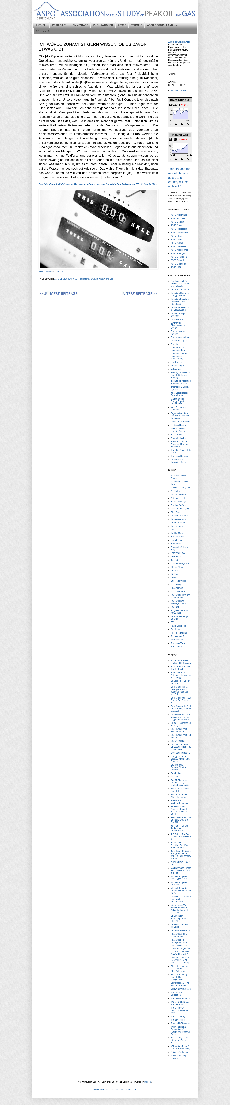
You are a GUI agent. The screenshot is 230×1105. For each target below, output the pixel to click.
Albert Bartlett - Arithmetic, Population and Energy (181, 675)
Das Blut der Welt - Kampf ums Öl (179, 730)
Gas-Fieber (176, 773)
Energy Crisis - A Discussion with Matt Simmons (180, 759)
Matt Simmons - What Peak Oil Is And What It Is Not (181, 870)
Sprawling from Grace (181, 989)
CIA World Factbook (180, 289)
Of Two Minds (177, 567)
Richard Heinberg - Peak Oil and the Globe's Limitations (179, 968)
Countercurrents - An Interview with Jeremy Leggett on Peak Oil (181, 717)
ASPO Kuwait (177, 243)
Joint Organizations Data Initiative (179, 394)
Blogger (147, 1082)
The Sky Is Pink (178, 1020)
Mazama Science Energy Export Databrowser (179, 401)
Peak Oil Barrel (178, 591)
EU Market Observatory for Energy (178, 325)
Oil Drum (175, 570)
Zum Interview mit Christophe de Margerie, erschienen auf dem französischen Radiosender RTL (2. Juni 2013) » (98, 184)
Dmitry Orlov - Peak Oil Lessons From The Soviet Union (181, 747)
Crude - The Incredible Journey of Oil (181, 724)
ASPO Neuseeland (179, 246)
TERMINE (136, 25)
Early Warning (177, 536)
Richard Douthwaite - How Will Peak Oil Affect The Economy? (180, 960)
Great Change (177, 365)
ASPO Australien (178, 218)
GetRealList (176, 556)
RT (172, 622)
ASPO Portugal (178, 253)
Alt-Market (175, 491)
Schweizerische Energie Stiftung (178, 430)
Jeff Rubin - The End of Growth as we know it (181, 836)
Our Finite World (178, 581)
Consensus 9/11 (178, 319)
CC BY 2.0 (59, 271)
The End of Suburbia (180, 998)
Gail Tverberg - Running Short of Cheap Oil (178, 767)
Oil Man (174, 574)
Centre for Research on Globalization (180, 308)
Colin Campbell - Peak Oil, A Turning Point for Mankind (181, 708)
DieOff (174, 530)
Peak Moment (177, 588)
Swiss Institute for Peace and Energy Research (179, 444)
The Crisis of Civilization (176, 993)
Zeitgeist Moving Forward (178, 1056)
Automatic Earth (178, 498)
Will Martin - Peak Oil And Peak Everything (180, 1047)
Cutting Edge (177, 526)
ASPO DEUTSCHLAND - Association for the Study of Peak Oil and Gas (83, 279)
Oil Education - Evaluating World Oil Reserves (180, 918)
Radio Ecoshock (178, 626)
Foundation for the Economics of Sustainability (179, 356)
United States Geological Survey (179, 460)
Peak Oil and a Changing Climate (179, 941)
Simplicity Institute (179, 438)
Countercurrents (178, 519)
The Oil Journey (178, 1016)
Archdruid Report (178, 495)
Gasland (175, 776)
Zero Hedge (176, 647)
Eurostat (175, 344)
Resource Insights (179, 633)
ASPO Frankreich (179, 229)
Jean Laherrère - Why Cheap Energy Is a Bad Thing (181, 820)
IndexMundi (176, 369)
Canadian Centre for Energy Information (180, 294)
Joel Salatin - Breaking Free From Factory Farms (180, 845)
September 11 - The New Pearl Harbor (180, 984)
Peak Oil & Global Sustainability (179, 935)
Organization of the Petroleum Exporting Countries (180, 416)
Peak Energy (177, 584)
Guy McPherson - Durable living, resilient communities (180, 782)
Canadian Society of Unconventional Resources (180, 301)
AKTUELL (41, 25)
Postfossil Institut (178, 425)
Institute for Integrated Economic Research (181, 382)
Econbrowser (177, 543)
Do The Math (177, 533)
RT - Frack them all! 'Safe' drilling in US (180, 953)
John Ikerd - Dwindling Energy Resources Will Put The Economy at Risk (181, 855)
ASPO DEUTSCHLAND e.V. (162, 25)
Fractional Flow (178, 553)
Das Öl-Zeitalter (178, 741)
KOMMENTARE (79, 25)
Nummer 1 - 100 (178, 90)
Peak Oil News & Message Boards (178, 602)
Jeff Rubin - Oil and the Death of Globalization (179, 828)
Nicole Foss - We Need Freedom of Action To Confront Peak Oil (179, 909)
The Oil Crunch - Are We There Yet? (180, 1003)
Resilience (175, 629)
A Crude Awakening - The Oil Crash (180, 667)
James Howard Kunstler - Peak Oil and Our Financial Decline (179, 810)
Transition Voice (178, 643)
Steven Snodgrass (46, 271)
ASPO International (179, 232)
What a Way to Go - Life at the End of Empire (180, 1040)
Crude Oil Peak (178, 522)
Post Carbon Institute (180, 422)
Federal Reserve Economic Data (178, 349)
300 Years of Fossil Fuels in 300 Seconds (181, 661)
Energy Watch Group (180, 337)
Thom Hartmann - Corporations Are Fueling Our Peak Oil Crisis (180, 1030)
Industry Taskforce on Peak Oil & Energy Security (180, 375)
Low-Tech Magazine (180, 563)
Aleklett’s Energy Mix (180, 488)
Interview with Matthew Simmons (179, 801)
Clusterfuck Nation (179, 515)
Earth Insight (176, 540)
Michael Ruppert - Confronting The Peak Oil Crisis (181, 890)
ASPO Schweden (179, 257)
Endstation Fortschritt (180, 753)
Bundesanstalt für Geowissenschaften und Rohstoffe (180, 283)
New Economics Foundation (178, 408)
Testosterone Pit (178, 636)
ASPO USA (176, 267)
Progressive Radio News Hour (179, 611)
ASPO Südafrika (178, 264)
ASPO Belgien (177, 222)
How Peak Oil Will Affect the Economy (180, 795)
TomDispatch (177, 640)
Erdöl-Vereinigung (179, 340)
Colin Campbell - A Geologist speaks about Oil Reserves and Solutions (179, 690)
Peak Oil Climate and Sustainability (180, 596)
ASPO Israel (176, 236)
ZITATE (122, 25)
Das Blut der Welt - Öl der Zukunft (181, 736)
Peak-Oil (175, 607)
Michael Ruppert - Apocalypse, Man (179, 877)
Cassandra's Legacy (180, 508)
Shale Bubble (177, 434)
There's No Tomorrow (180, 1023)
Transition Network (179, 456)
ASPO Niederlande (179, 250)
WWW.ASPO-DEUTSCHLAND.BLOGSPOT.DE (115, 1090)
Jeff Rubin (175, 560)
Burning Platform (178, 505)
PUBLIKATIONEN (103, 25)
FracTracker (176, 362)
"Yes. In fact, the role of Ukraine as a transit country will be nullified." (179, 177)
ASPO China (176, 225)
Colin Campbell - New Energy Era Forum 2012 (181, 700)
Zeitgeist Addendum (180, 1052)
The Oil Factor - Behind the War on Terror (179, 1010)
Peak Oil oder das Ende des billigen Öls (180, 947)
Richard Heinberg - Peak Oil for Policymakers (179, 977)
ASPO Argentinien (179, 215)
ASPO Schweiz (178, 260)
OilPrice (174, 577)
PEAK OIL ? (59, 25)
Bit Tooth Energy (178, 501)
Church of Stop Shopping (178, 314)
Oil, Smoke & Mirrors (180, 930)
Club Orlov (176, 512)
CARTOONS (43, 30)
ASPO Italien (177, 239)
